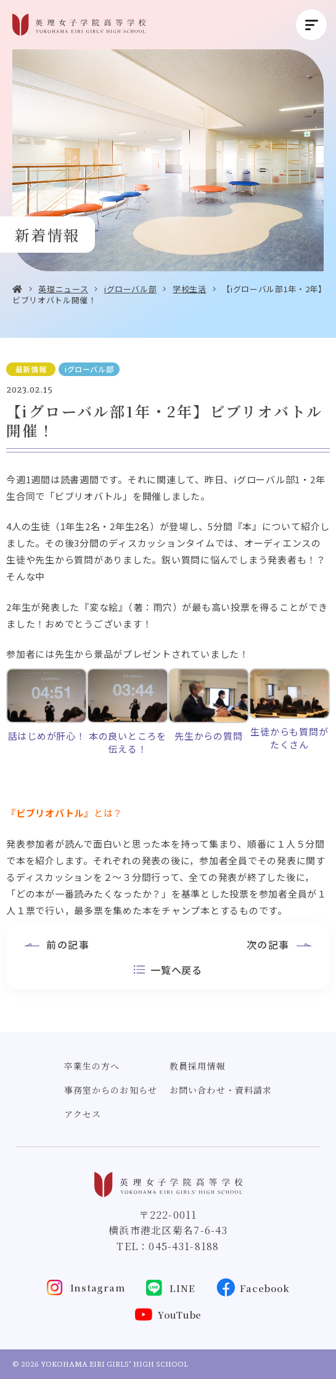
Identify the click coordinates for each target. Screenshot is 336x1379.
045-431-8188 (184, 1246)
